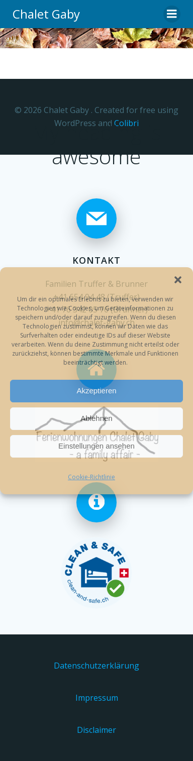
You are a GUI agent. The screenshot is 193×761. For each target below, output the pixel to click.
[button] (178, 280)
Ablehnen (96, 418)
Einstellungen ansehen (96, 446)
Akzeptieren (96, 390)
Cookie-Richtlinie (91, 477)
